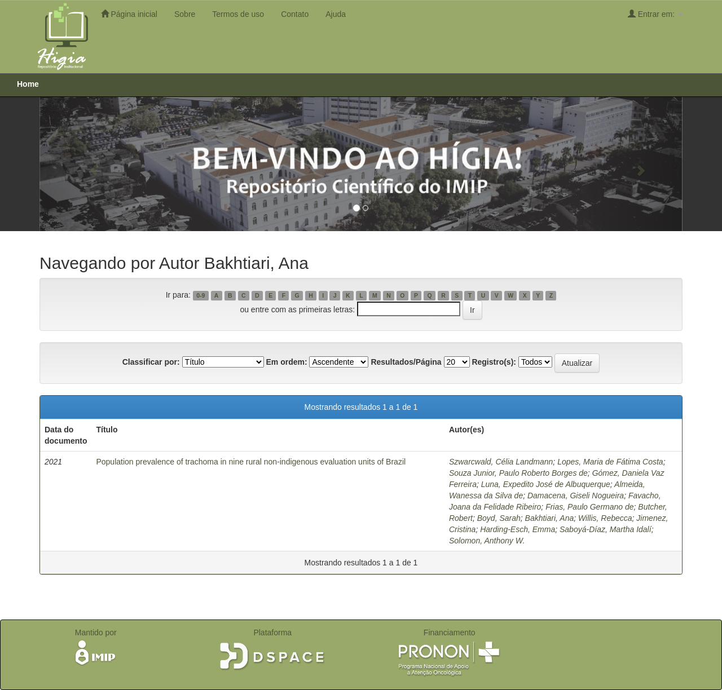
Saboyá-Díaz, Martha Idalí (605, 529)
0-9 (200, 295)
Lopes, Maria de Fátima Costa (610, 461)
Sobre (184, 14)
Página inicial (129, 14)
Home (28, 84)
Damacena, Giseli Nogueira (575, 495)
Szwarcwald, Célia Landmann (501, 461)
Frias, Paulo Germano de (589, 506)
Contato (295, 14)
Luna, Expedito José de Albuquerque (545, 484)
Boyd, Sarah (499, 518)
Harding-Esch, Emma (517, 529)
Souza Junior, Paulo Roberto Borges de (518, 472)
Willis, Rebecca (605, 518)
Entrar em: (655, 14)
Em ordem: (286, 361)
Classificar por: (151, 361)
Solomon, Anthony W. (487, 540)
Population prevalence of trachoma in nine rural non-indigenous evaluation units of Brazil (251, 461)
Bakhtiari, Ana (549, 518)
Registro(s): (494, 361)
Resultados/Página (406, 361)
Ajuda (335, 14)
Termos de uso (238, 14)
